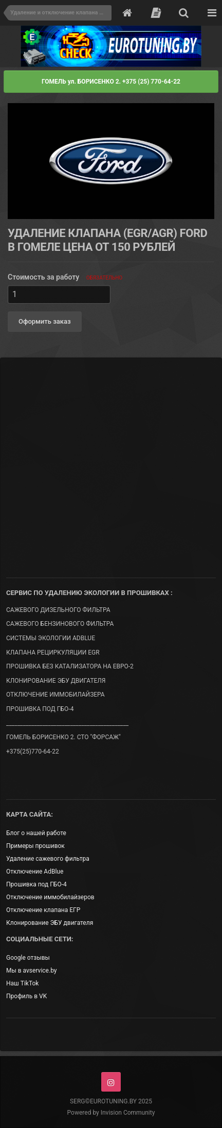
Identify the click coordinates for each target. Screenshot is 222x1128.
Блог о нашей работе (36, 833)
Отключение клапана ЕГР (43, 910)
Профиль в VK (26, 996)
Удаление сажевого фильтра (47, 858)
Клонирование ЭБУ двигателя (49, 922)
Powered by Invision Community (111, 1112)
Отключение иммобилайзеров (50, 897)
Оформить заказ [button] (44, 321)
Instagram (111, 1082)
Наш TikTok (22, 983)
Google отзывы (28, 957)
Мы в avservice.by (31, 970)
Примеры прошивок (35, 845)
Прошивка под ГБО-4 (36, 884)
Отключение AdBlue (34, 871)
